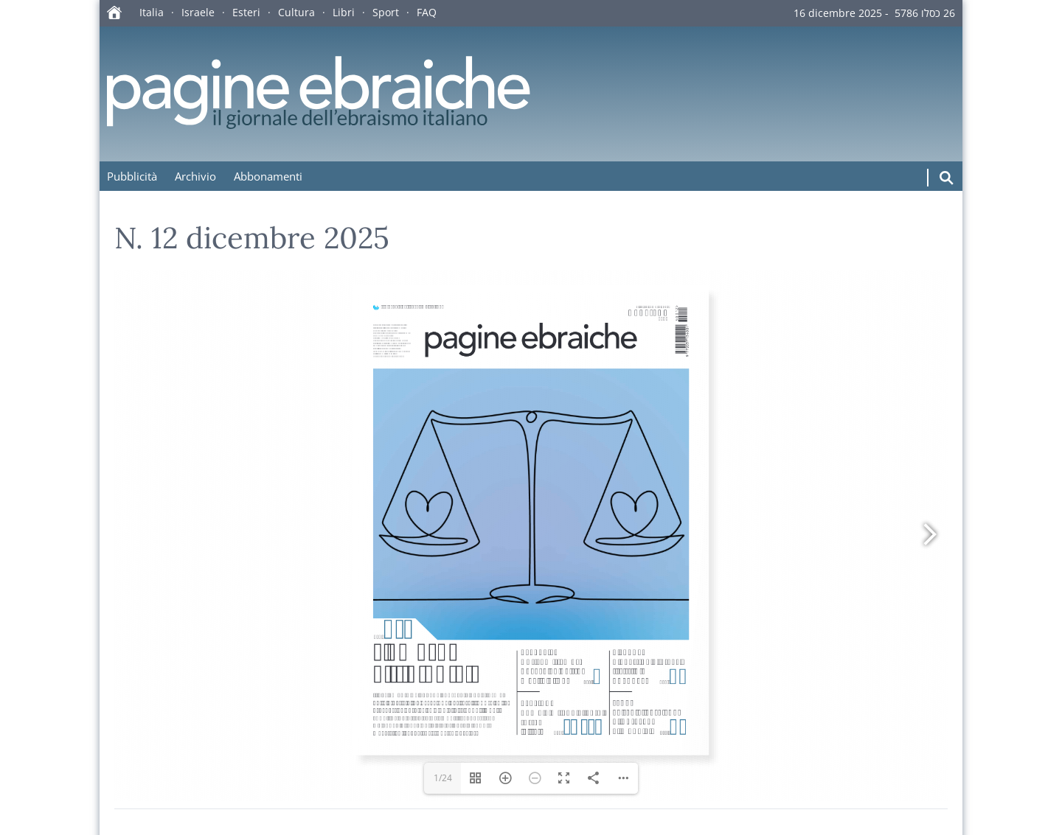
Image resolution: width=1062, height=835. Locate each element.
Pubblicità (132, 176)
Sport (385, 12)
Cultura (296, 12)
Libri (344, 12)
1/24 (443, 778)
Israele (198, 12)
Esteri (246, 12)
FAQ (427, 12)
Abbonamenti (268, 176)
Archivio (195, 176)
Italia (151, 12)
